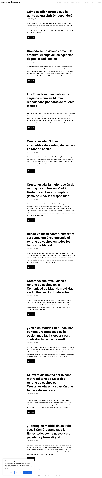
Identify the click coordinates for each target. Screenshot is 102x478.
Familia (99, 2)
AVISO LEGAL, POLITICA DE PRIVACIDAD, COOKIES (51, 475)
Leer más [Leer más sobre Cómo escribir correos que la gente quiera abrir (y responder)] (31, 37)
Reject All (18, 472)
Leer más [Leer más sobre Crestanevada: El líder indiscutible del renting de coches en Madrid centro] (31, 171)
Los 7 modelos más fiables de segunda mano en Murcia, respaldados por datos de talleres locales (51, 100)
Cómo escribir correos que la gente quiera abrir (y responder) (49, 13)
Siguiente (38, 469)
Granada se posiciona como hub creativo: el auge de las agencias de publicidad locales (50, 55)
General (59, 2)
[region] (18, 467)
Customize (9, 472)
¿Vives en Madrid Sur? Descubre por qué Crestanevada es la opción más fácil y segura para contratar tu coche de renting (50, 334)
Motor (78, 2)
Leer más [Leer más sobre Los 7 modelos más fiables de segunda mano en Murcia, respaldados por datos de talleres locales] (31, 127)
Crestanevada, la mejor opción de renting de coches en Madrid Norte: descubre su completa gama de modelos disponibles (50, 190)
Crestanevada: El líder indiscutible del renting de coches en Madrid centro (51, 145)
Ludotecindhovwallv (10, 2)
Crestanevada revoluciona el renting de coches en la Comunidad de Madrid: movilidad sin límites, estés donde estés (50, 287)
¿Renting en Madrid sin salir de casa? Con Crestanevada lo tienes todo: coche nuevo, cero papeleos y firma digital (49, 432)
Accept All (27, 472)
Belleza (66, 2)
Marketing (85, 2)
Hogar (92, 2)
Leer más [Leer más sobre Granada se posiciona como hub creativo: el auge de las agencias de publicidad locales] (31, 80)
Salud (72, 2)
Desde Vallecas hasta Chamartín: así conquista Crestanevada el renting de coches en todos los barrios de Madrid (50, 240)
